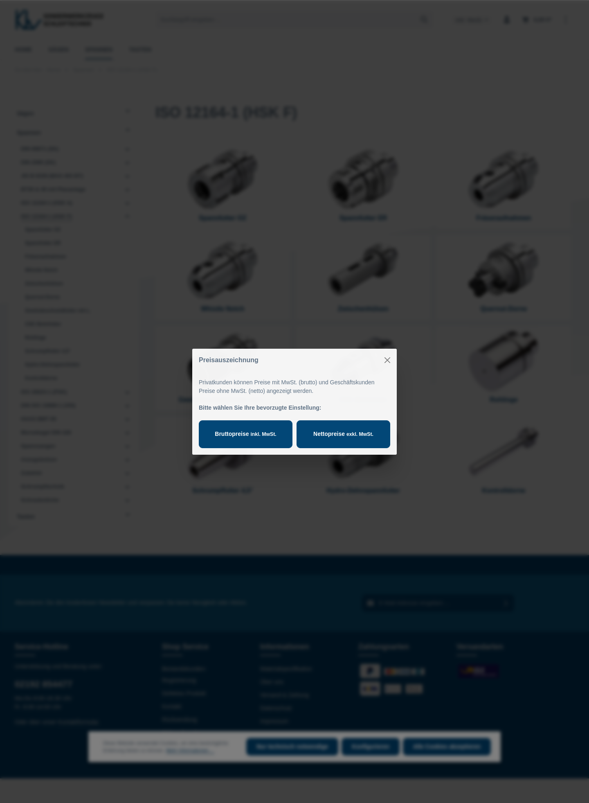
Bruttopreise (245, 434)
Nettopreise (343, 434)
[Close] (387, 360)
